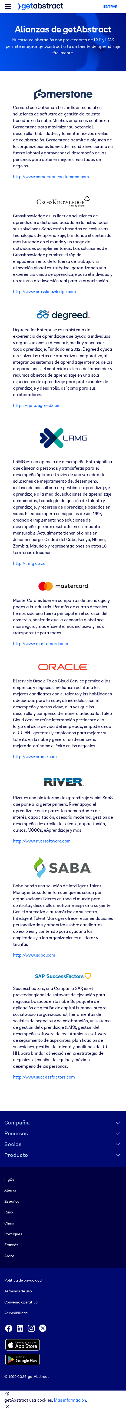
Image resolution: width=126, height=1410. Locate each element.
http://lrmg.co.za (29, 563)
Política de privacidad (23, 1280)
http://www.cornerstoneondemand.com (51, 176)
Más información (70, 1400)
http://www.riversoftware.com (42, 841)
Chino (9, 1223)
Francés (11, 1245)
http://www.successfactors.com (44, 1077)
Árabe (9, 1255)
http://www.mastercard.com (40, 643)
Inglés (9, 1179)
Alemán (10, 1190)
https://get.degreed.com (37, 405)
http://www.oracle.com (35, 756)
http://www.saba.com (34, 955)
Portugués (13, 1234)
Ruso (8, 1212)
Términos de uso (18, 1291)
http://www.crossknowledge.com (44, 291)
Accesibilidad (16, 1313)
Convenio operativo (21, 1302)
